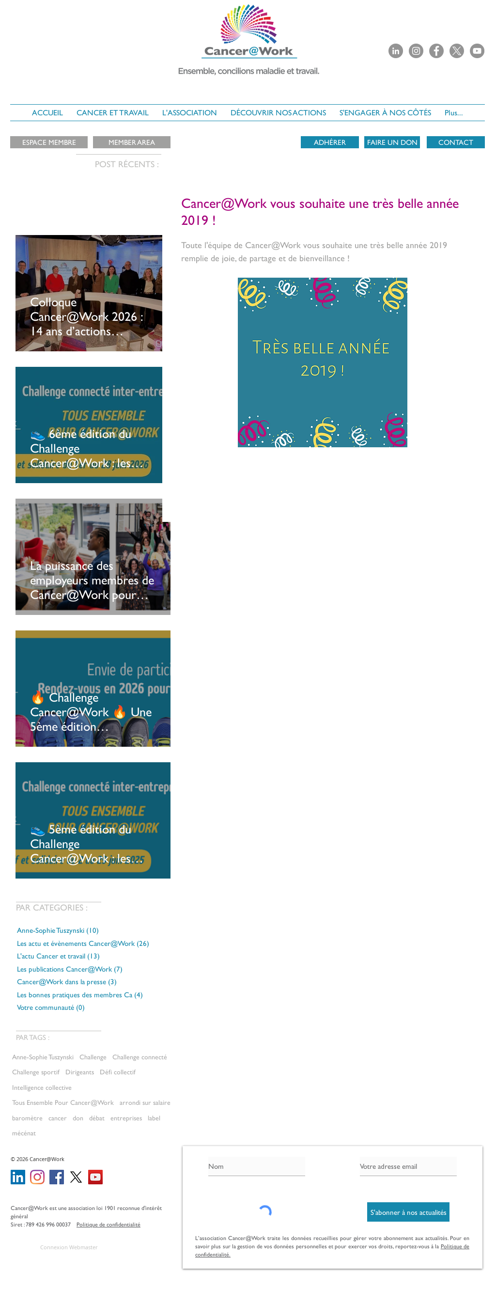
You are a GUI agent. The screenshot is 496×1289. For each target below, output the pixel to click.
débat (97, 1118)
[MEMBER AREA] (131, 142)
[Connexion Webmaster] (69, 1247)
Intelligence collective (42, 1087)
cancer (57, 1118)
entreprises (126, 1118)
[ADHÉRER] (330, 142)
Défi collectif (118, 1072)
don (78, 1118)
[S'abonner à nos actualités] (408, 1212)
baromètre (27, 1118)
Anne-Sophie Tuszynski (43, 1057)
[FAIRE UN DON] (392, 142)
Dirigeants (79, 1072)
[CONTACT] (456, 142)
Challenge (93, 1057)
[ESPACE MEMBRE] (49, 142)
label (154, 1118)
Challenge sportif (36, 1072)
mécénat (24, 1133)
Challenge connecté (139, 1057)
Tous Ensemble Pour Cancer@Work (63, 1102)
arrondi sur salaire (145, 1102)
